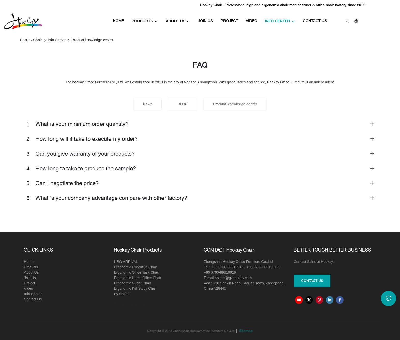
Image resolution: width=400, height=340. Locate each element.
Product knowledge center (92, 40)
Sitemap (245, 331)
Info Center (57, 40)
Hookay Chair (31, 40)
